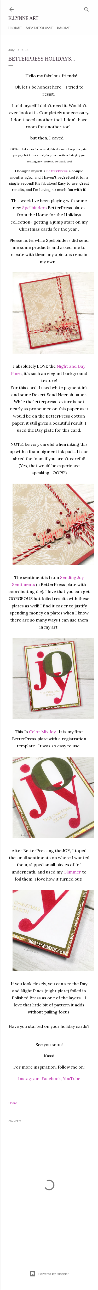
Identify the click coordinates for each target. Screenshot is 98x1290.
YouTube (71, 1078)
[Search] (86, 8)
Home (15, 28)
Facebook (51, 1078)
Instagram (28, 1078)
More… (65, 28)
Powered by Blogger (49, 1274)
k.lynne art (23, 18)
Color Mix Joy (42, 731)
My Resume (40, 28)
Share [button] (12, 1103)
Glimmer (72, 872)
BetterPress (57, 171)
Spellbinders (34, 207)
